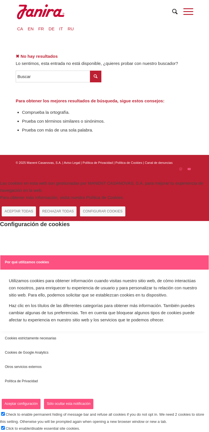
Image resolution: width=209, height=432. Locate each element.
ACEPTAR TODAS (19, 211)
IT (61, 28)
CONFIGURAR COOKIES (102, 211)
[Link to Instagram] (180, 169)
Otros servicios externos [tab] (23, 367)
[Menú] (185, 11)
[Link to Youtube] (189, 169)
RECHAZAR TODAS (58, 211)
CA (20, 28)
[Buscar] (172, 11)
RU (71, 28)
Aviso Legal (72, 162)
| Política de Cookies (128, 162)
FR (41, 28)
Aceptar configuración (21, 404)
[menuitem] (172, 11)
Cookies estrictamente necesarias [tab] (30, 338)
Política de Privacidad (98, 162)
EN (31, 28)
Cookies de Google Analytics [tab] (27, 353)
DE (52, 28)
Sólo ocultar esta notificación (69, 404)
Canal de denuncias (158, 162)
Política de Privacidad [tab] (21, 381)
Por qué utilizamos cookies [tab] (27, 262)
